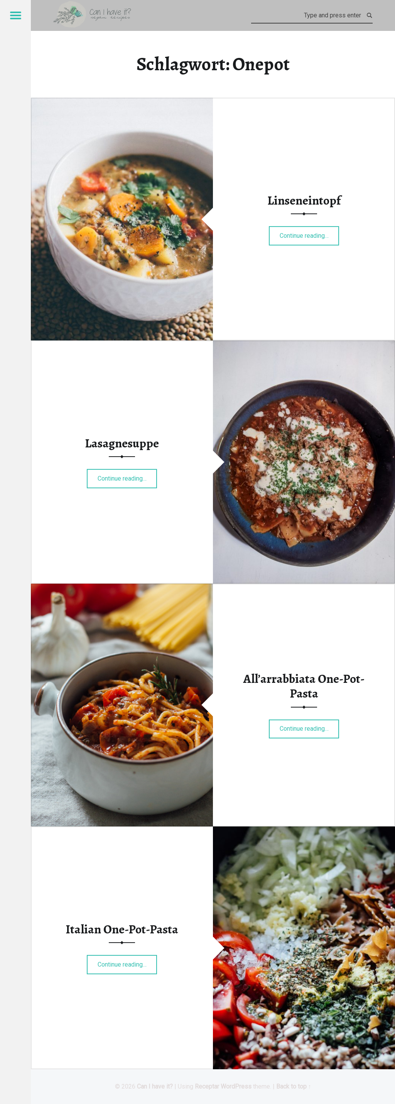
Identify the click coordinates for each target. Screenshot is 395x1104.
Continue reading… (309, 233)
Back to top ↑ (293, 1086)
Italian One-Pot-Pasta (122, 929)
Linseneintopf (304, 200)
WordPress (236, 1086)
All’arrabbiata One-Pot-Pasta (304, 686)
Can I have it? (155, 1086)
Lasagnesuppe (122, 443)
